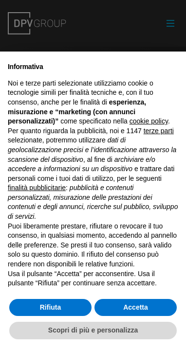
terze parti (159, 131)
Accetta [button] (135, 307)
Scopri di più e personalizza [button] (93, 330)
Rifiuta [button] (50, 307)
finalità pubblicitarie (37, 188)
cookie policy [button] (149, 121)
